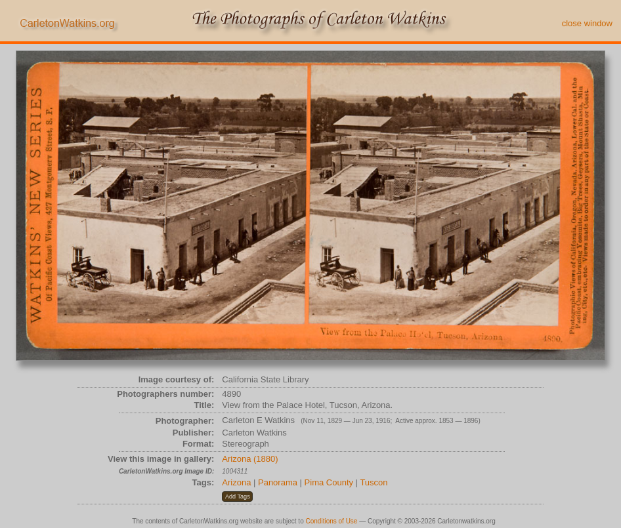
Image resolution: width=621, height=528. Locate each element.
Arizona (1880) (250, 459)
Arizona (236, 482)
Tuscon (373, 482)
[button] (237, 496)
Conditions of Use (332, 521)
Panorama (277, 482)
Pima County (329, 482)
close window (587, 23)
